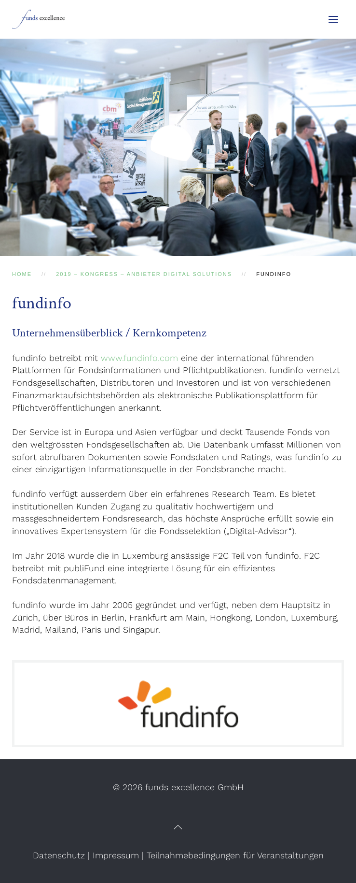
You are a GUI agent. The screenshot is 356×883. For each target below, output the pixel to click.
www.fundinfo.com (139, 358)
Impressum (116, 855)
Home (22, 274)
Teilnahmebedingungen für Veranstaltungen (235, 855)
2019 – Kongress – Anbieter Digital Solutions (144, 274)
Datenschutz (59, 855)
